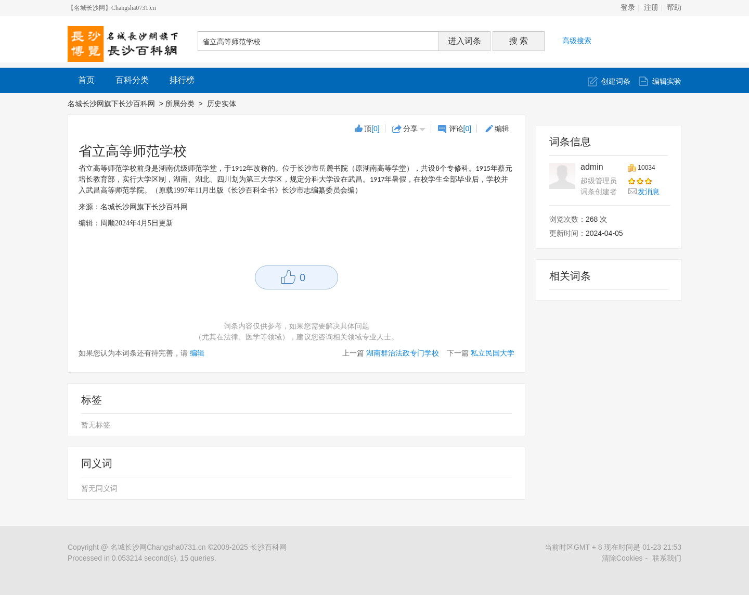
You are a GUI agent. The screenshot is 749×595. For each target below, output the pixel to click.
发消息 (649, 191)
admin (591, 166)
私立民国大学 (492, 353)
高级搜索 (576, 40)
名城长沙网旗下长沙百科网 (111, 103)
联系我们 (666, 558)
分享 (410, 128)
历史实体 (222, 103)
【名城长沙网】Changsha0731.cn (112, 7)
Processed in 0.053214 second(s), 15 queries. (142, 558)
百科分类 (132, 79)
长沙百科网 (268, 547)
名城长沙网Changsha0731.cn (158, 547)
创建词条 (615, 81)
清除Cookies (622, 558)
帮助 (674, 7)
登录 (628, 7)
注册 (651, 7)
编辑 (502, 128)
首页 (86, 79)
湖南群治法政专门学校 (402, 353)
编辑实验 (666, 81)
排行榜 (182, 79)
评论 (460, 128)
